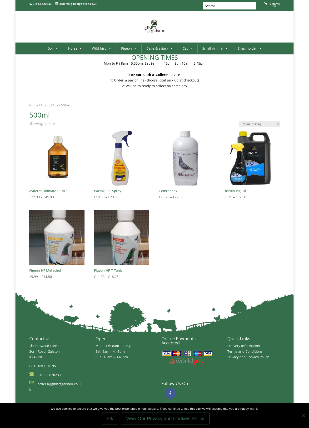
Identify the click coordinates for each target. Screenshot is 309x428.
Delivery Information (243, 345)
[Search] (274, 5)
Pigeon (129, 48)
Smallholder (250, 48)
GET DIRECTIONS (42, 366)
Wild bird (101, 48)
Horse (75, 48)
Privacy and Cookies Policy (248, 357)
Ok (110, 418)
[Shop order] (259, 124)
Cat (188, 48)
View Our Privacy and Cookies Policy (165, 418)
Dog (52, 48)
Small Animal (215, 48)
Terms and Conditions (245, 351)
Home (33, 105)
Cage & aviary (159, 48)
